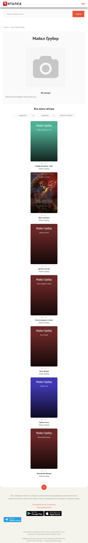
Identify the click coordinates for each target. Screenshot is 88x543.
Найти (78, 14)
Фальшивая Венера (44, 473)
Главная (6, 27)
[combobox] (23, 115)
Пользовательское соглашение (44, 504)
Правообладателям (44, 507)
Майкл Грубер (44, 169)
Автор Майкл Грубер (18, 27)
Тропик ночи (44, 422)
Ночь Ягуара (44, 371)
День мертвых (44, 218)
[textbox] (23, 115)
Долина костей (44, 269)
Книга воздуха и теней (44, 320)
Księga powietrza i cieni (44, 166)
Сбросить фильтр (66, 115)
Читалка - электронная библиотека (49, 541)
